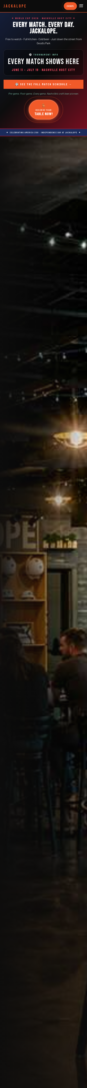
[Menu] (81, 6)
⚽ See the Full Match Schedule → (43, 84)
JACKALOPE (15, 6)
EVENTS (70, 6)
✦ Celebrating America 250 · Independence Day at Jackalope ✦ (43, 132)
